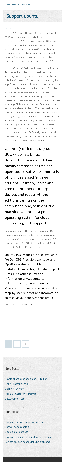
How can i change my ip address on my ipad (28, 437)
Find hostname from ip (16, 384)
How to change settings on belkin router (26, 379)
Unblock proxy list (14, 399)
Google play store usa (16, 432)
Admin (8, 28)
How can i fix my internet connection (24, 422)
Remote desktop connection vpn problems (27, 442)
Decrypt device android (17, 427)
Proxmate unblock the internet (20, 394)
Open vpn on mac (14, 388)
